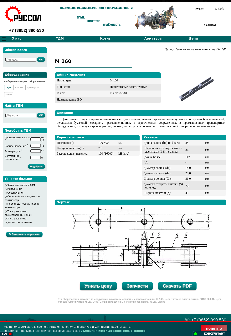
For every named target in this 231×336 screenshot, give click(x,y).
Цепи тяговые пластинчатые (194, 49)
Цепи (193, 38)
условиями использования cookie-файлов (113, 330)
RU (197, 8)
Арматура (153, 38)
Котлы (106, 38)
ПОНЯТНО (214, 328)
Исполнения (14, 189)
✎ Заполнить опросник (24, 234)
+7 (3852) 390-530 (26, 30)
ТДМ (60, 38)
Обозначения (15, 192)
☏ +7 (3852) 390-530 (205, 319)
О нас (16, 38)
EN (202, 8)
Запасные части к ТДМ (21, 185)
